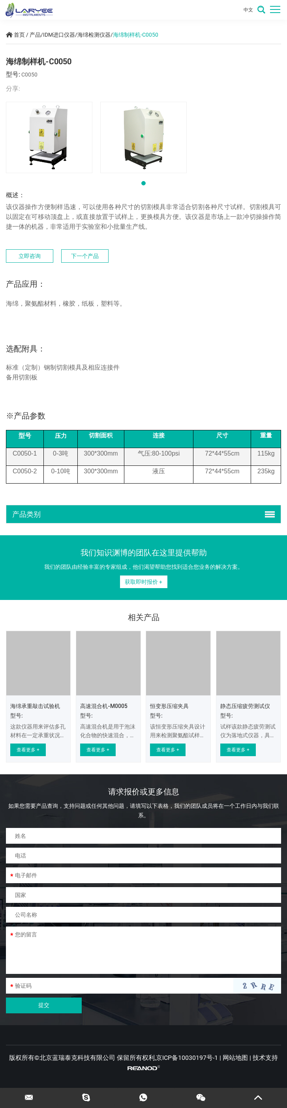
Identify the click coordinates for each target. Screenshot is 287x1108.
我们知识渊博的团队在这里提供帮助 (144, 552)
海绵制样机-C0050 (135, 35)
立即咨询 (30, 256)
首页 (19, 35)
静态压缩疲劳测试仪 (245, 706)
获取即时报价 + (143, 582)
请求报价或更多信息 (143, 791)
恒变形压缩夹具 (169, 706)
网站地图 (235, 1057)
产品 (35, 35)
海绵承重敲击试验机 (35, 706)
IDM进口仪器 (59, 35)
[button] (143, 183)
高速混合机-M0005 (104, 706)
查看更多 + (28, 750)
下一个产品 (85, 256)
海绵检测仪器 (94, 35)
